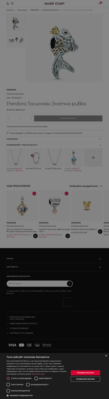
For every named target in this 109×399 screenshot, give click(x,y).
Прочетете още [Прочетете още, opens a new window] (38, 374)
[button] (20, 395)
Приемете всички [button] (85, 373)
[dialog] (54, 376)
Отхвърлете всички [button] (85, 379)
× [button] (106, 356)
